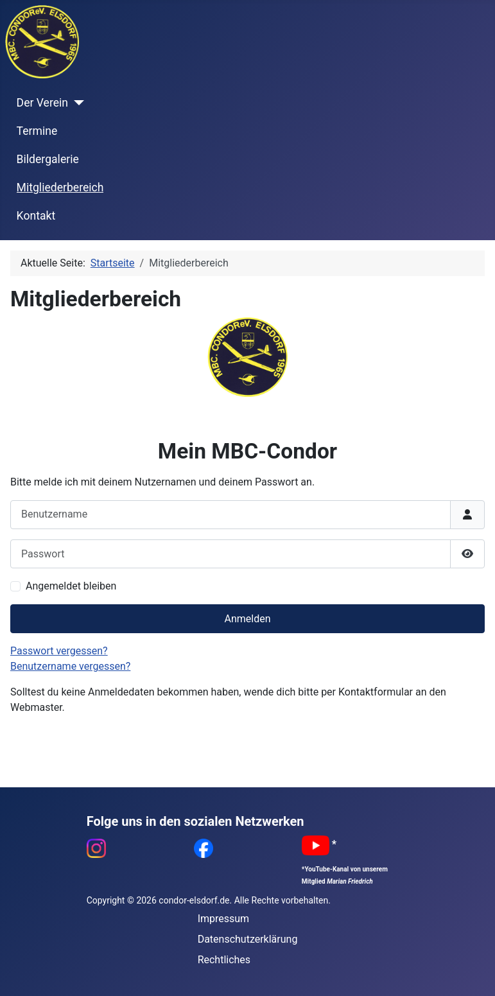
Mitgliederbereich (60, 187)
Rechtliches (224, 960)
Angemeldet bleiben (71, 586)
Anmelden (247, 619)
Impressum (224, 919)
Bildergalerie (48, 159)
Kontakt (36, 215)
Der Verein (42, 102)
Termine (37, 131)
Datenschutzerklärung (248, 939)
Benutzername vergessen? (70, 666)
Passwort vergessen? (59, 651)
